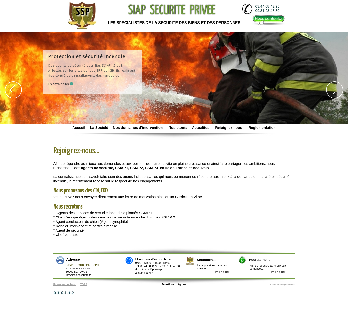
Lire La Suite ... (279, 272)
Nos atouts (178, 128)
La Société (99, 128)
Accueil (79, 128)
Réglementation (261, 128)
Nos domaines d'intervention (138, 128)
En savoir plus (59, 84)
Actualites (201, 128)
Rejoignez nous (229, 128)
